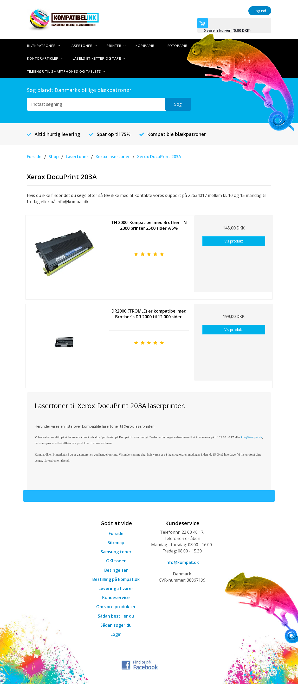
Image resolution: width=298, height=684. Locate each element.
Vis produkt (233, 240)
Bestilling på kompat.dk (116, 579)
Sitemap (116, 542)
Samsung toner (116, 551)
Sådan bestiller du (116, 615)
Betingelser (116, 570)
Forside (116, 533)
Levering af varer (116, 588)
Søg (178, 104)
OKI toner (116, 560)
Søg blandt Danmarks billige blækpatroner (79, 89)
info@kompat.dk (182, 562)
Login (116, 634)
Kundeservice (116, 597)
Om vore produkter (116, 606)
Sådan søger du (116, 624)
